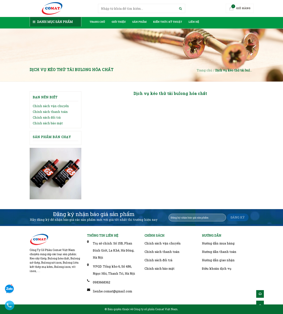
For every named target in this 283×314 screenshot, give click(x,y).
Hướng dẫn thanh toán (219, 252)
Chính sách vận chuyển (51, 106)
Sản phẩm (139, 21)
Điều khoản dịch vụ (216, 268)
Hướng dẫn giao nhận (218, 260)
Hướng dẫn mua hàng (218, 243)
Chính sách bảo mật (48, 123)
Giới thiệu (119, 21)
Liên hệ (193, 21)
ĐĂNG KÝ (238, 217)
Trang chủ (97, 21)
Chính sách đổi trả (47, 117)
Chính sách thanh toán (50, 112)
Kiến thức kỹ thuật (167, 21)
